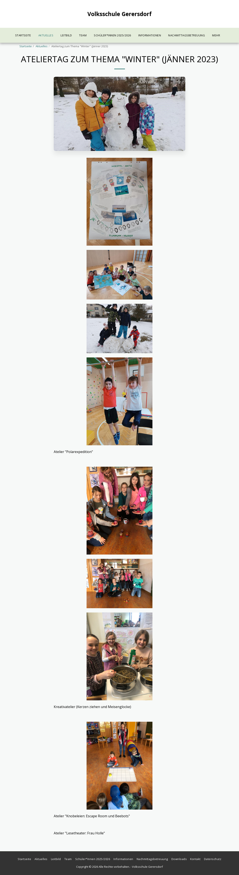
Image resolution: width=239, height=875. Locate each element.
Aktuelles (42, 46)
